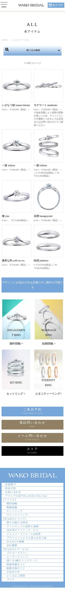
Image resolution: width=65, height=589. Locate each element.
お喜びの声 (13, 572)
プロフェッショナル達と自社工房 (27, 538)
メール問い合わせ (32, 438)
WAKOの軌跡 (15, 541)
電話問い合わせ (32, 425)
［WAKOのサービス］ (16, 549)
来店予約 (57, 5)
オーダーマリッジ (17, 557)
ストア (32, 451)
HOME (5, 40)
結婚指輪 (12, 507)
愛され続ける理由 (17, 522)
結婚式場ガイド (16, 568)
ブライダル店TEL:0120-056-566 (26, 496)
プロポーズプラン (17, 553)
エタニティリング (17, 515)
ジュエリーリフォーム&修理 (24, 534)
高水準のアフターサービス (23, 530)
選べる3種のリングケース (22, 560)
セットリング (15, 511)
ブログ (11, 579)
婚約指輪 (12, 503)
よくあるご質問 (16, 576)
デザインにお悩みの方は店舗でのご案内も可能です (32, 285)
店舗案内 (10, 484)
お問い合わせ (13, 492)
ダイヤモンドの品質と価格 (23, 526)
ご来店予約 (32, 412)
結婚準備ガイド (16, 564)
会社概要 (12, 545)
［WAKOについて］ (14, 519)
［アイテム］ (10, 500)
